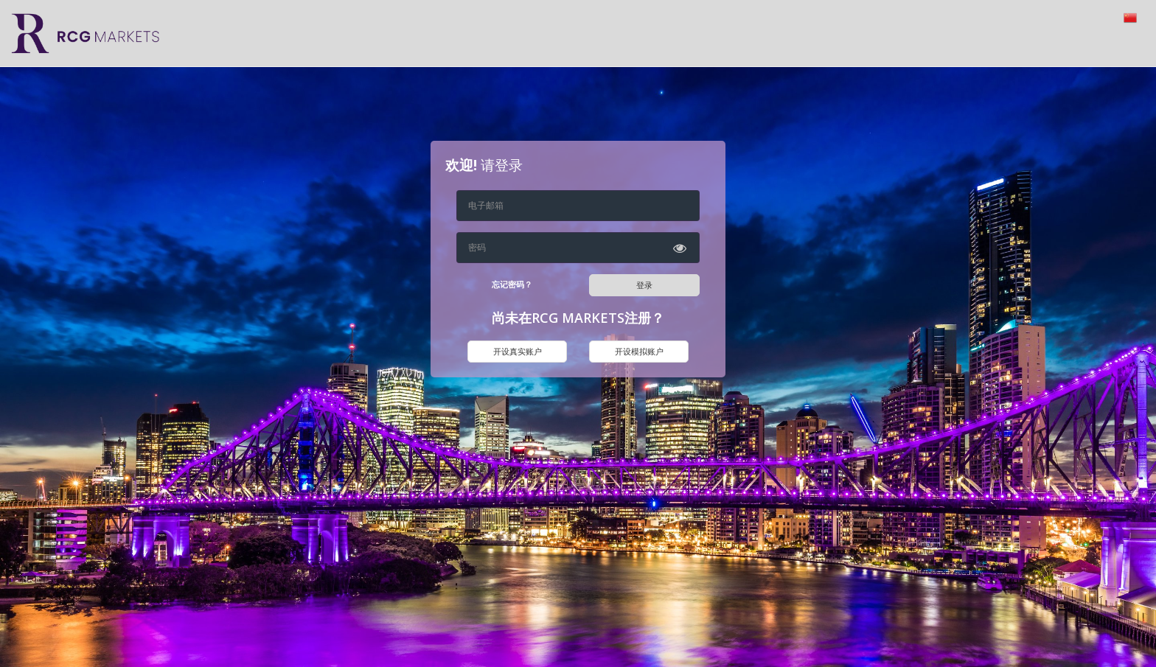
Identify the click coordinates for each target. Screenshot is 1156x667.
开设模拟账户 (639, 351)
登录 (644, 284)
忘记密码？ (512, 284)
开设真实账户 (517, 351)
